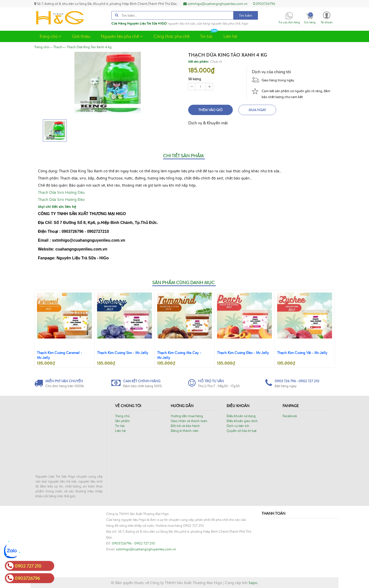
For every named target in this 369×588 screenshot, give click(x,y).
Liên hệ (230, 36)
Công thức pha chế (171, 36)
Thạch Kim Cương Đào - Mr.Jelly (243, 352)
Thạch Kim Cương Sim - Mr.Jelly (122, 352)
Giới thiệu (81, 36)
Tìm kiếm (245, 15)
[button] (326, 17)
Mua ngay (257, 110)
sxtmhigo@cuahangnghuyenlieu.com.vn (215, 3)
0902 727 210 (144, 543)
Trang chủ (50, 36)
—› (59, 47)
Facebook (290, 416)
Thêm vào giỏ (210, 110)
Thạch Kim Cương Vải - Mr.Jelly (302, 352)
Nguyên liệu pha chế (122, 36)
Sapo (253, 582)
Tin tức (209, 35)
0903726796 (264, 3)
